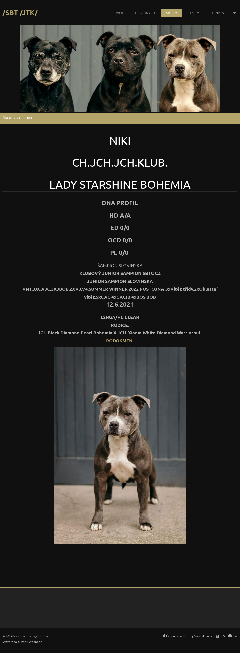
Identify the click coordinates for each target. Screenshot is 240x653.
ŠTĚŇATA (217, 12)
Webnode (35, 642)
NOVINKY (142, 12)
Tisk (235, 636)
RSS (222, 636)
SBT (169, 12)
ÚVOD (119, 12)
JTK (191, 12)
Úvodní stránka (176, 636)
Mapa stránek (203, 636)
